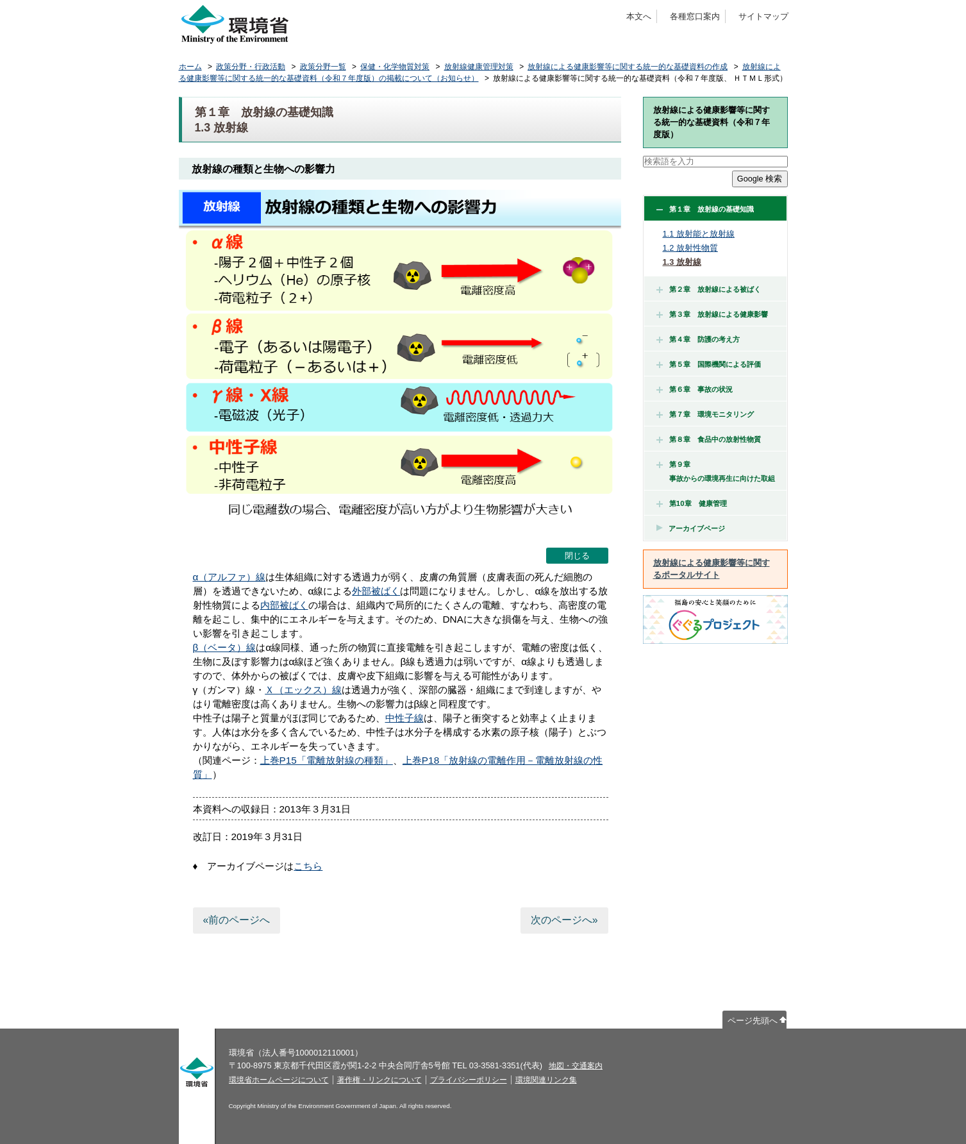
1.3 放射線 (682, 262)
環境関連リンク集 (546, 1079)
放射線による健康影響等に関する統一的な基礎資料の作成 (628, 66)
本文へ (638, 16)
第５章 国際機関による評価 (708, 364)
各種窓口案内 (695, 16)
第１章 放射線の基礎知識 (705, 209)
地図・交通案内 (576, 1065)
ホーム (190, 66)
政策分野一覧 (323, 66)
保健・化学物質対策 (394, 66)
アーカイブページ (697, 528)
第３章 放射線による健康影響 (712, 314)
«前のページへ (236, 919)
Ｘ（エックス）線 (303, 689)
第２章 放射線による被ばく (708, 289)
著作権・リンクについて (379, 1079)
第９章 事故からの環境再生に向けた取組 (715, 471)
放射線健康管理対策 (478, 66)
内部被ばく (284, 605)
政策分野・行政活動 (250, 66)
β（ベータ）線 (224, 647)
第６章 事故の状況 (694, 389)
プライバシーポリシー (468, 1079)
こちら (308, 866)
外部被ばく (376, 590)
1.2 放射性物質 (690, 248)
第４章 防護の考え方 (698, 339)
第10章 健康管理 (691, 503)
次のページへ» (564, 919)
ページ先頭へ (753, 1020)
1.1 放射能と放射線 (699, 234)
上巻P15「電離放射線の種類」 (326, 760)
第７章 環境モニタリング (705, 414)
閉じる (577, 555)
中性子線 (404, 717)
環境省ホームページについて (279, 1079)
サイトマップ (763, 16)
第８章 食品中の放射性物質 (708, 439)
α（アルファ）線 (229, 576)
